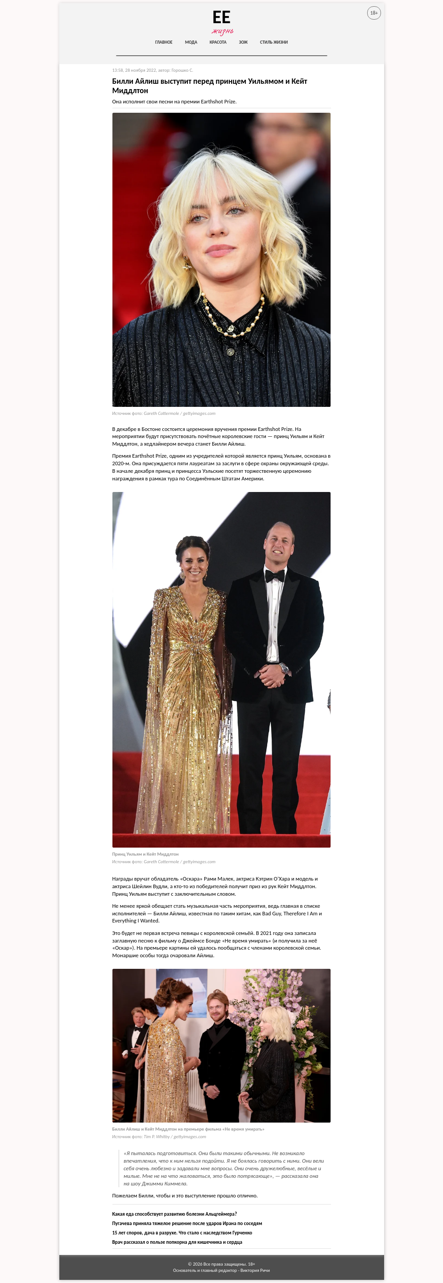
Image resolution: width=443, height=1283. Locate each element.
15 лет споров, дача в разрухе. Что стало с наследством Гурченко (182, 1233)
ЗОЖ (243, 42)
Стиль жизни (274, 42)
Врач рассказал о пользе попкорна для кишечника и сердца (177, 1242)
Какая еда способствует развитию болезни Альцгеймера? (174, 1214)
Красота (218, 42)
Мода (191, 42)
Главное (164, 42)
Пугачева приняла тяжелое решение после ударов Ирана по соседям (187, 1223)
